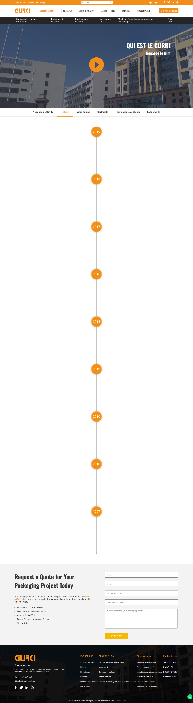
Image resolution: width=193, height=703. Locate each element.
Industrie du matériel (145, 677)
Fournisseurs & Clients (88, 682)
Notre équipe (85, 672)
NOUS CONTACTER (143, 10)
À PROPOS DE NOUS (47, 10)
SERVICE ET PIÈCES (108, 10)
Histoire (83, 667)
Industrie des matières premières (149, 672)
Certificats (84, 677)
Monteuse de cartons (57, 20)
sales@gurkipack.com (27, 681)
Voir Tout (170, 20)
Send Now (116, 636)
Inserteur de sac (105, 20)
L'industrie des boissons (146, 682)
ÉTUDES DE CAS (66, 10)
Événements (85, 686)
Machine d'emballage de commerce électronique (135, 20)
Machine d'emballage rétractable (26, 20)
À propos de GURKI (87, 662)
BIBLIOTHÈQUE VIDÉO (87, 10)
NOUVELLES (126, 10)
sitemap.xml (121, 701)
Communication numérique (147, 667)
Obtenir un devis (169, 10)
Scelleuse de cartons (81, 20)
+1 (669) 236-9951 (25, 677)
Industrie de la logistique (146, 662)
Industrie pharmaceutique (147, 686)
